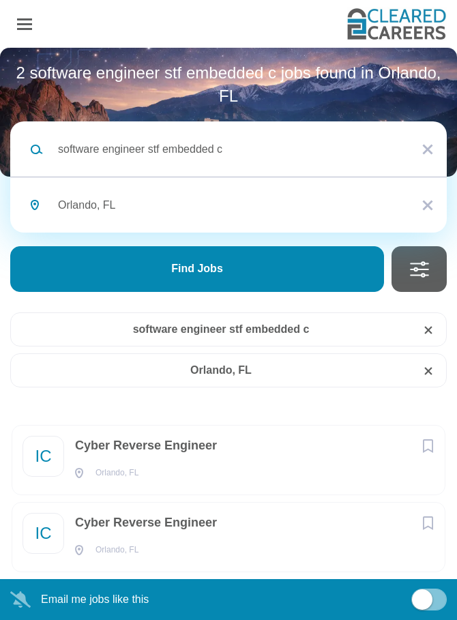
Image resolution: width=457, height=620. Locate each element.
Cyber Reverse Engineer (146, 445)
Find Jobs (197, 268)
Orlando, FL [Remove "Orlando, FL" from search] (221, 370)
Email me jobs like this (95, 599)
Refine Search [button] (419, 269)
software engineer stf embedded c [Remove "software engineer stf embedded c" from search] (221, 329)
